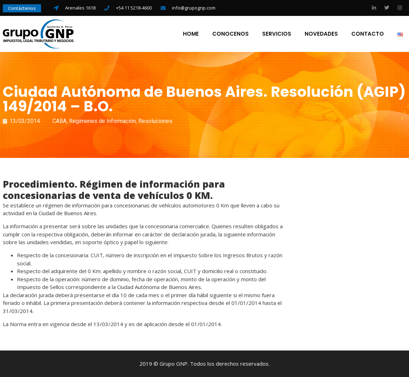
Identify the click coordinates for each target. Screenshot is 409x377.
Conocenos (230, 33)
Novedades (321, 33)
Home (191, 33)
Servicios (276, 33)
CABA (59, 121)
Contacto (367, 33)
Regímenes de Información (102, 121)
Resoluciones (155, 121)
